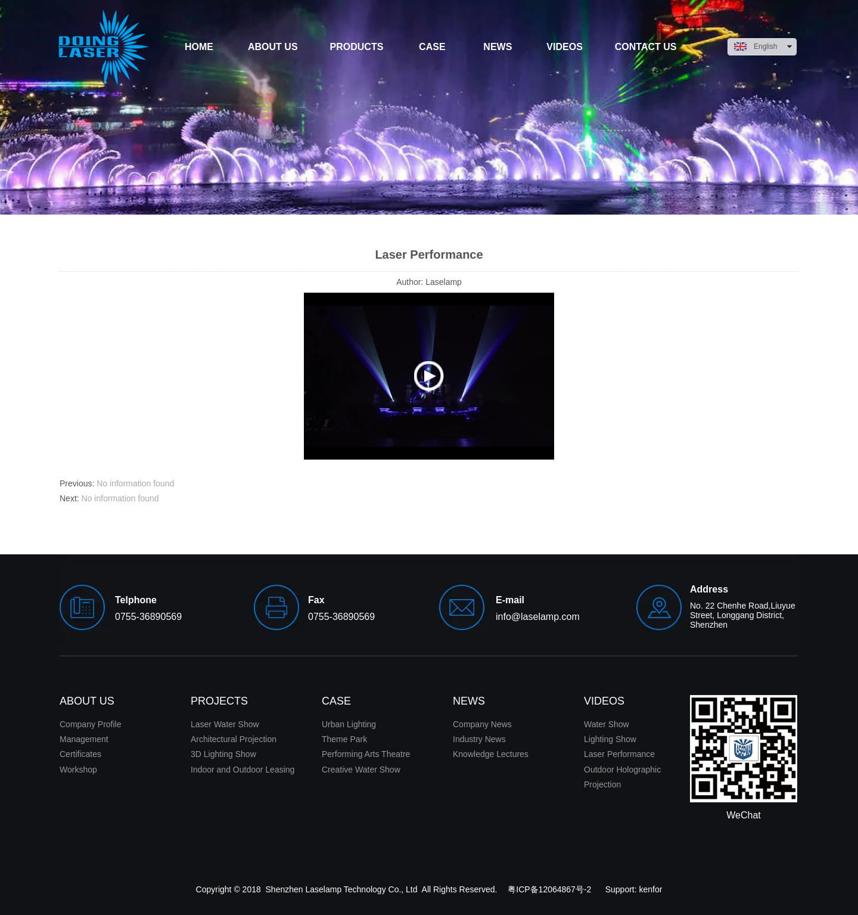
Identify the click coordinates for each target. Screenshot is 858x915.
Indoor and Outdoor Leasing (242, 769)
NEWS (469, 701)
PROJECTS (219, 701)
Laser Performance (619, 754)
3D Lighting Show (223, 754)
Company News (482, 724)
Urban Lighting (349, 724)
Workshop (78, 769)
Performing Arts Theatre (366, 754)
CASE (336, 701)
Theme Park (344, 739)
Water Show (606, 724)
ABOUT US (87, 701)
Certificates (80, 754)
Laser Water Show (225, 724)
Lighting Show (610, 739)
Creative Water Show (361, 769)
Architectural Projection (233, 739)
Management (84, 739)
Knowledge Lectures (491, 754)
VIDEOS (604, 701)
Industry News (479, 739)
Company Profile (91, 724)
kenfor (651, 889)
